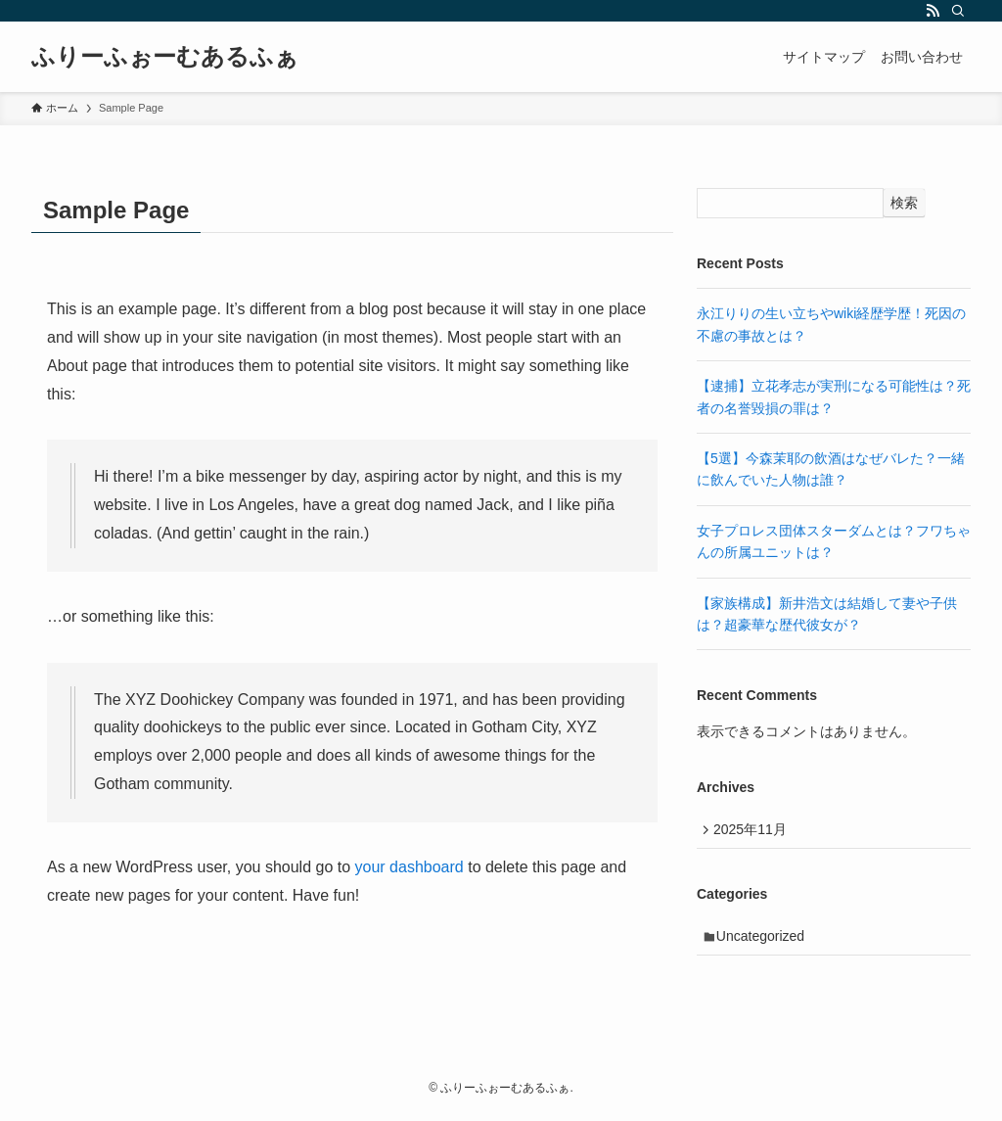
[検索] (958, 11)
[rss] (932, 11)
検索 (904, 202)
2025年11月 (754, 831)
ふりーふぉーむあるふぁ (164, 57)
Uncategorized (765, 942)
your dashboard (409, 867)
